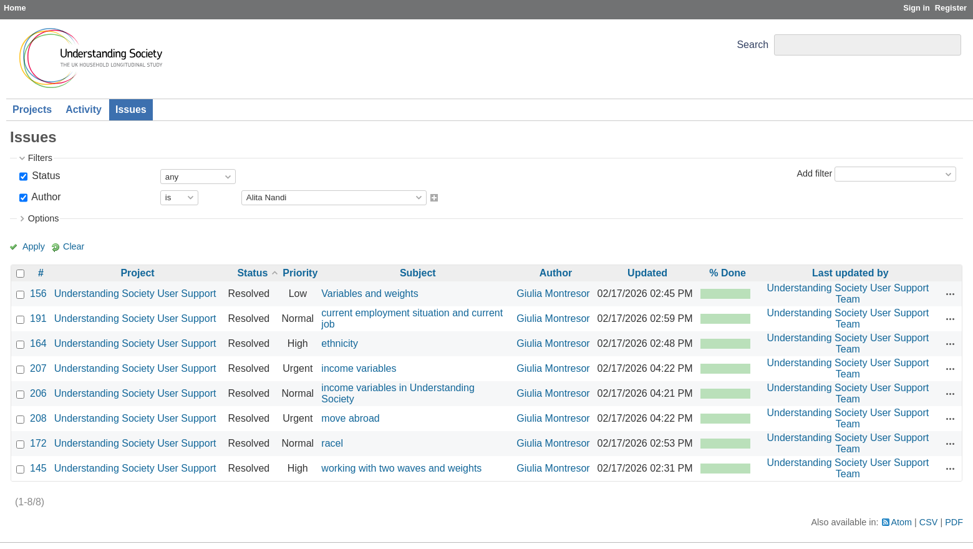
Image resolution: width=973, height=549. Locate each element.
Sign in (916, 7)
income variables (358, 368)
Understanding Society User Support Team (848, 293)
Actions (951, 294)
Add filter (814, 173)
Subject (418, 273)
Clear (73, 246)
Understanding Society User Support (135, 293)
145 (38, 468)
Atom (901, 522)
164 (38, 343)
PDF (954, 522)
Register (951, 7)
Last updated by (850, 273)
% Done (727, 273)
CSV (928, 522)
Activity (83, 109)
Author (45, 197)
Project (137, 273)
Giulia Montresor (552, 293)
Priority (300, 273)
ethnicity (339, 343)
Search (752, 44)
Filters (40, 158)
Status (45, 175)
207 (38, 368)
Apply (33, 246)
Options (43, 218)
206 (38, 393)
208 (38, 418)
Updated (647, 273)
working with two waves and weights (401, 468)
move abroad (350, 418)
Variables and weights (369, 293)
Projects (32, 109)
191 (38, 318)
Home (15, 7)
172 (38, 443)
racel (332, 443)
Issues (131, 109)
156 (38, 293)
